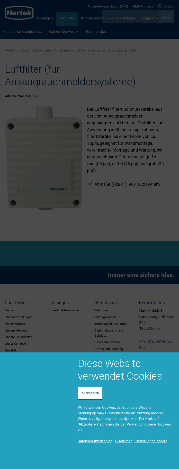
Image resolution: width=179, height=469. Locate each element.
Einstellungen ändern (150, 441)
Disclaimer (123, 441)
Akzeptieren (90, 393)
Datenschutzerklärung (95, 441)
